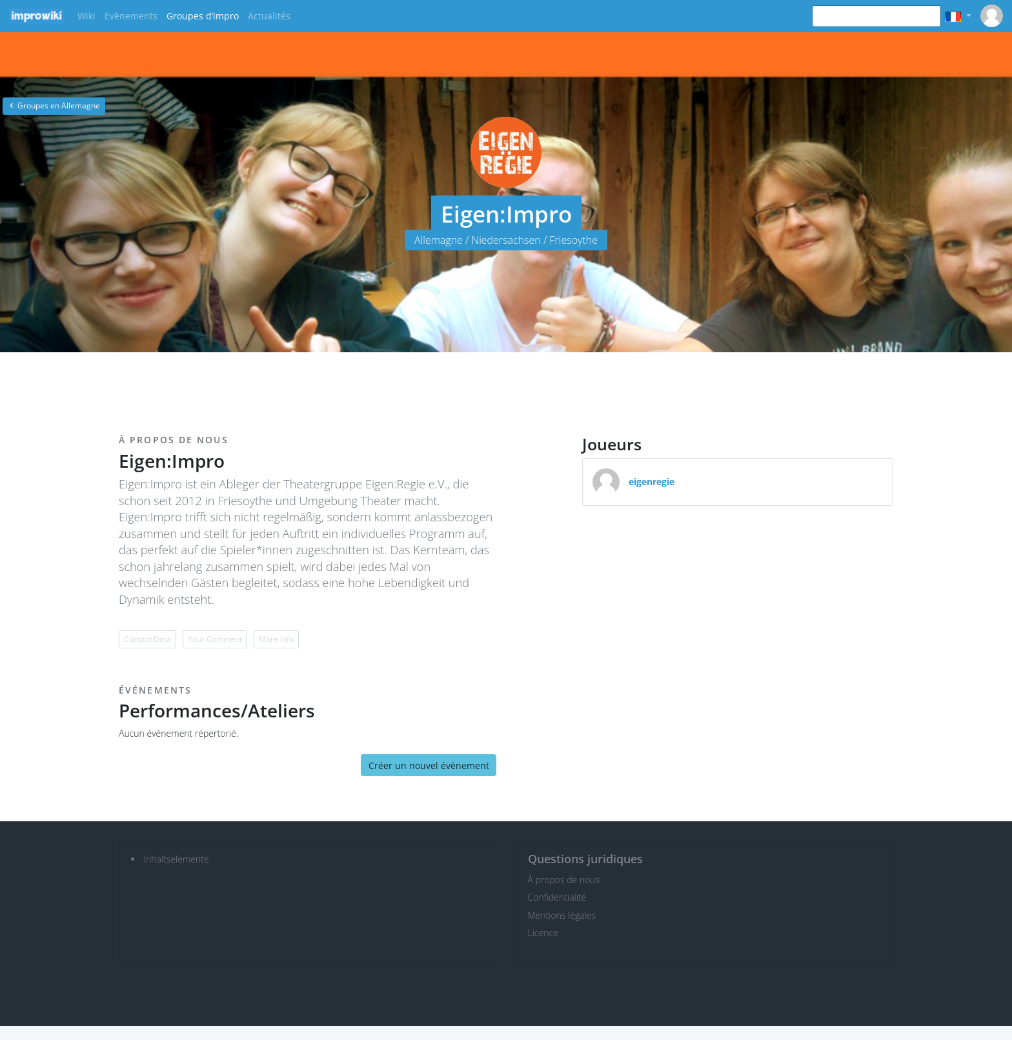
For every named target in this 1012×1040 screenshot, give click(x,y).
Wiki (86, 16)
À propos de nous (564, 880)
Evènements (131, 16)
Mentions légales (562, 915)
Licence (543, 932)
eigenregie (651, 481)
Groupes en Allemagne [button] (54, 105)
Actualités (269, 16)
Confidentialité (557, 897)
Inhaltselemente (176, 859)
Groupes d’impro (203, 16)
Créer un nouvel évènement (429, 765)
